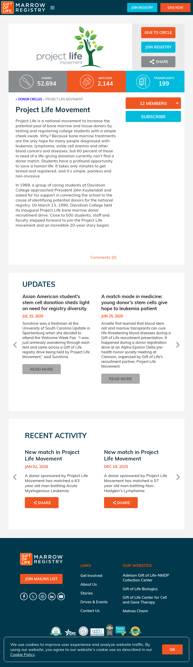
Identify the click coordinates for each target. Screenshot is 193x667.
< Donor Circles (29, 99)
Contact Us (90, 610)
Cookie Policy (22, 654)
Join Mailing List (41, 579)
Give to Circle (158, 32)
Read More (41, 369)
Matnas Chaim (135, 611)
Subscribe (153, 116)
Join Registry (142, 8)
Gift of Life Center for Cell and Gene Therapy (145, 600)
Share (158, 61)
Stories (86, 593)
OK (172, 649)
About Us (88, 584)
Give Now (175, 8)
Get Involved (91, 575)
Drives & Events (94, 601)
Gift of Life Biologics (140, 588)
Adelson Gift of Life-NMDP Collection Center (146, 577)
